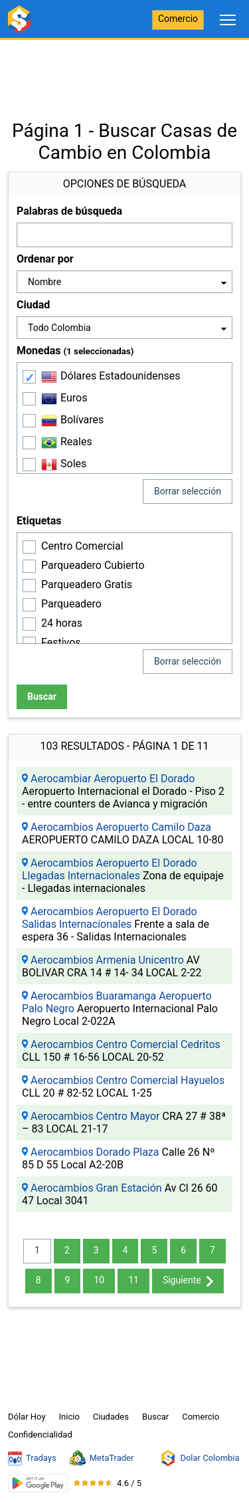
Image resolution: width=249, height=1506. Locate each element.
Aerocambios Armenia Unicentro (107, 960)
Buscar (41, 696)
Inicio (69, 1417)
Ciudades (111, 1417)
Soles (63, 465)
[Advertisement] (124, 73)
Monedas (75, 350)
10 (99, 1280)
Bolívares (72, 421)
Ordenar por (45, 259)
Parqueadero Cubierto (93, 565)
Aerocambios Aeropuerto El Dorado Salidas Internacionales (109, 917)
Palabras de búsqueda (69, 211)
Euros (64, 399)
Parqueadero (71, 603)
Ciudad (33, 304)
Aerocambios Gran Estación (96, 1188)
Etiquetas (39, 520)
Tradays (32, 1458)
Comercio (178, 18)
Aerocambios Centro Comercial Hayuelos (127, 1080)
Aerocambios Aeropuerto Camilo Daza (121, 827)
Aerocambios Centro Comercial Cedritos (125, 1044)
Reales (66, 443)
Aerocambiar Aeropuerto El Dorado (113, 778)
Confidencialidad (40, 1435)
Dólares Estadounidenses (111, 377)
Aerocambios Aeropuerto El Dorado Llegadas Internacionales (109, 869)
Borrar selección (187, 491)
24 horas (61, 623)
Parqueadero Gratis (86, 584)
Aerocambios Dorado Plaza (95, 1152)
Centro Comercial (82, 546)
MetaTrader (102, 1458)
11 (133, 1280)
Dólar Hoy (27, 1417)
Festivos (61, 642)
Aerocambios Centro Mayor (95, 1116)
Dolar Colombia (199, 1458)
